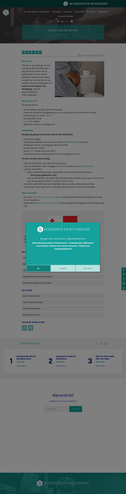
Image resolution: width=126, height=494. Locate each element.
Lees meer (87, 268)
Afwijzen (63, 268)
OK (38, 268)
